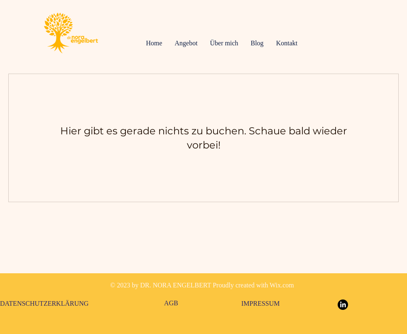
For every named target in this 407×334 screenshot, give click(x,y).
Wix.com (282, 285)
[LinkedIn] (343, 304)
